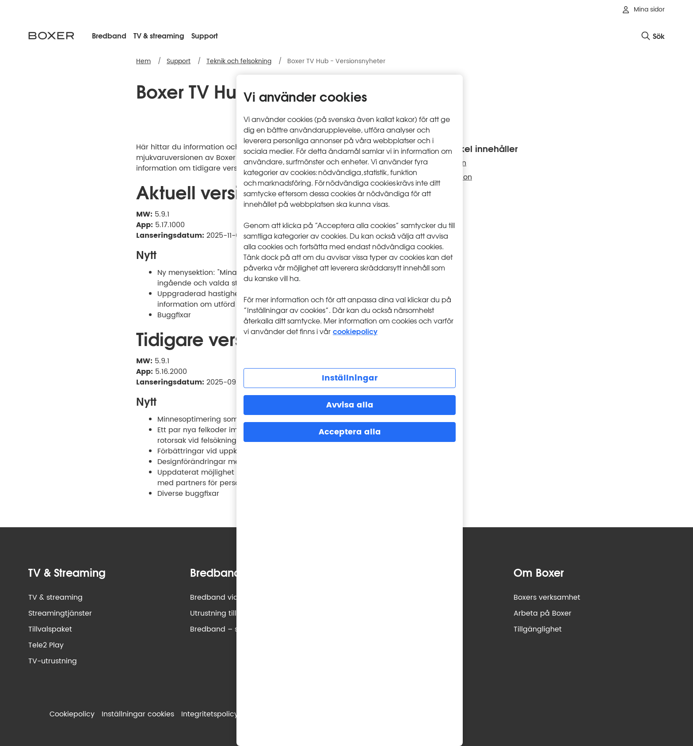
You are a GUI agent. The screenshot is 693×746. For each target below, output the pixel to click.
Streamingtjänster (60, 613)
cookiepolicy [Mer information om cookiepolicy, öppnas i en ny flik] (355, 330)
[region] (349, 410)
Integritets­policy (209, 714)
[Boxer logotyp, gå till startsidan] (51, 35)
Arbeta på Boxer (542, 613)
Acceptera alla (350, 432)
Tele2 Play (46, 645)
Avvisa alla (349, 405)
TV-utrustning (52, 661)
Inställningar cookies (138, 714)
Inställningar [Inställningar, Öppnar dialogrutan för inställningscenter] (350, 378)
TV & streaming (55, 597)
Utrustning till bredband (232, 613)
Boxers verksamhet (547, 597)
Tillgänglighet (538, 629)
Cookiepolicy (72, 714)
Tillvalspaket (50, 629)
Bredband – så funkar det (236, 629)
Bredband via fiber (223, 597)
